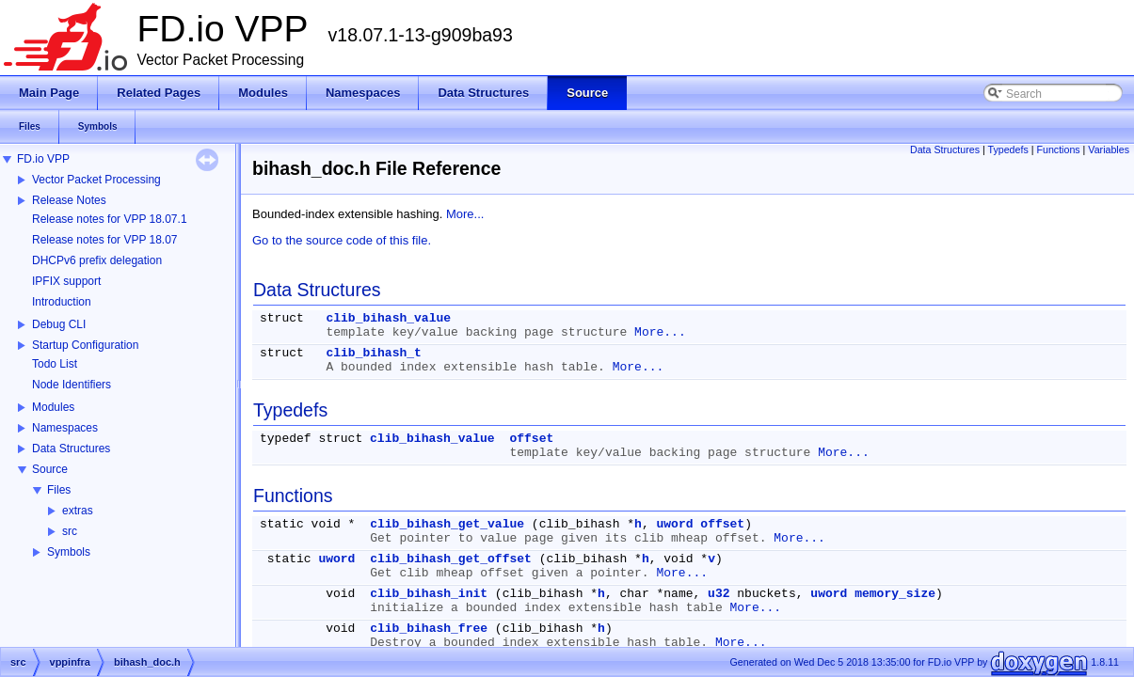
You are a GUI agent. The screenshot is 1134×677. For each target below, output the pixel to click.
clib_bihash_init (428, 594)
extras (77, 510)
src (69, 531)
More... (465, 214)
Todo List (54, 363)
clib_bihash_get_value (447, 524)
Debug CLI (59, 324)
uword (675, 524)
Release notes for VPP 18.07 (105, 239)
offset (531, 439)
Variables (1108, 149)
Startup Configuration (85, 345)
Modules (53, 407)
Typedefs (1008, 149)
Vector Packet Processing (96, 179)
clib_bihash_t (373, 353)
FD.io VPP (43, 158)
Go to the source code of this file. (341, 240)
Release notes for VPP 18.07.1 (109, 219)
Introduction (61, 301)
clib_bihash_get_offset (451, 559)
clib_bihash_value (388, 318)
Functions (1057, 149)
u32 (718, 594)
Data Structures (71, 448)
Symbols (68, 552)
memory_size (894, 594)
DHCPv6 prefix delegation (97, 260)
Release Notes (69, 200)
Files (59, 489)
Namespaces (65, 427)
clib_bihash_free (428, 629)
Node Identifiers (71, 384)
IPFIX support (66, 281)
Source (50, 469)
